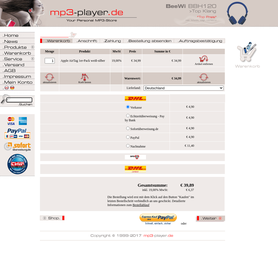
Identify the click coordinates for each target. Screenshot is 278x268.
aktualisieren (49, 82)
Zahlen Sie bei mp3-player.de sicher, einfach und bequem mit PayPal (17, 132)
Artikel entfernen (204, 63)
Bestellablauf (141, 205)
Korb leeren (84, 82)
